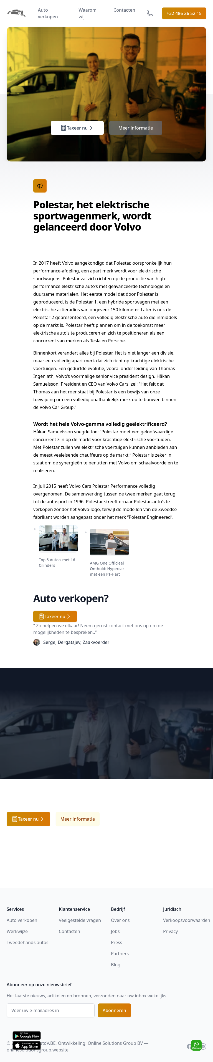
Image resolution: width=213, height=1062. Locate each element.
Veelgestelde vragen (80, 920)
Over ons (120, 920)
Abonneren (114, 1010)
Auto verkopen (48, 13)
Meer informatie (135, 128)
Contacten (124, 10)
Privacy (170, 931)
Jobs (115, 931)
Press (116, 942)
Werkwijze (17, 931)
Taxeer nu (77, 128)
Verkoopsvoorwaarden (186, 920)
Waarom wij (88, 13)
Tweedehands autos (27, 942)
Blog (115, 965)
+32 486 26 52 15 (184, 13)
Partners (120, 953)
